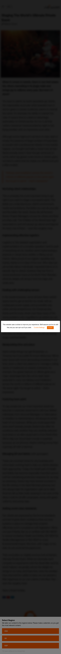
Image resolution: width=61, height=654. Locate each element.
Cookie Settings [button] (39, 327)
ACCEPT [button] (50, 327)
